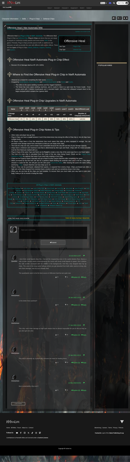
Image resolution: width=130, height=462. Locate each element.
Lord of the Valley (56, 169)
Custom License (43, 444)
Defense (40, 47)
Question (15, 267)
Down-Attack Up (73, 199)
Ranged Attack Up (30, 210)
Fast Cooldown (61, 201)
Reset (54, 210)
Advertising (97, 434)
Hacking (52, 47)
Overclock (18, 210)
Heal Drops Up (73, 201)
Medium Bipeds (34, 82)
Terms (110, 434)
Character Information (10, 19)
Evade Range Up (23, 201)
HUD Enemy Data (48, 203)
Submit (53, 249)
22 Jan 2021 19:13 (74, 361)
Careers (104, 434)
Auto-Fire (66, 195)
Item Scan (27, 207)
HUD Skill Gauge (62, 205)
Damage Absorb (39, 199)
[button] (103, 3)
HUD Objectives (35, 205)
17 (119, 18)
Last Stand (36, 207)
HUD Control (19, 203)
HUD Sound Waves (77, 205)
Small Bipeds (24, 82)
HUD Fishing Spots (76, 203)
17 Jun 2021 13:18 (74, 331)
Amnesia (49, 80)
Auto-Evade (56, 195)
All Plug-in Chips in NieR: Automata (48, 191)
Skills (24, 19)
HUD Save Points (48, 205)
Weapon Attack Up (56, 212)
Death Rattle (61, 199)
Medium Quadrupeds (50, 82)
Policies (121, 434)
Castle (71, 82)
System (12, 50)
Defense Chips (48, 19)
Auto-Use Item (22, 197)
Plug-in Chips (35, 19)
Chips (21, 171)
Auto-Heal (74, 195)
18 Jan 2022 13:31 (74, 304)
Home (8, 434)
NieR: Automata (37, 36)
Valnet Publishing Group (116, 439)
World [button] (82, 8)
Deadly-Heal (51, 199)
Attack (35, 47)
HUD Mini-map (22, 205)
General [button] (57, 8)
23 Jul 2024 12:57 (74, 262)
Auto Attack (32, 195)
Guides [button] (89, 8)
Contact (31, 434)
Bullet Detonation (51, 197)
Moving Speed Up (71, 207)
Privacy (115, 434)
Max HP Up (46, 207)
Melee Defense (58, 207)
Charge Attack (64, 197)
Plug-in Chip (76, 46)
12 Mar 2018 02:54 (74, 389)
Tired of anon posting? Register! (77, 224)
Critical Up (27, 199)
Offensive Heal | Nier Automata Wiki (25, 28)
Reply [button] (83, 284)
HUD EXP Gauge (62, 203)
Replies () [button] (75, 284)
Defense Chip (77, 49)
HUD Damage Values (33, 203)
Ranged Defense (44, 210)
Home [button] (50, 8)
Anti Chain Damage (20, 195)
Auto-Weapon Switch (37, 197)
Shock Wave (72, 210)
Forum (19, 434)
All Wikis (13, 434)
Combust (75, 197)
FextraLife (98, 439)
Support (46, 47)
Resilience (62, 210)
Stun (80, 210)
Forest (63, 82)
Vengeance (43, 212)
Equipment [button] (74, 8)
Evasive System (36, 201)
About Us (25, 434)
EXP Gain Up (48, 201)
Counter (19, 199)
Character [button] (65, 8)
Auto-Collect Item (44, 195)
